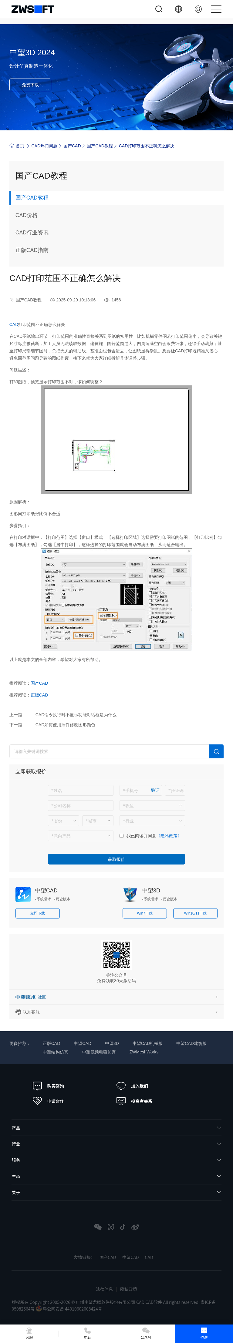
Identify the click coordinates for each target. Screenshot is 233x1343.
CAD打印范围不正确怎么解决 (147, 145)
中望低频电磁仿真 (99, 1052)
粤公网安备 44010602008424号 (69, 1309)
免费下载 (30, 84)
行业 (16, 1144)
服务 (16, 1160)
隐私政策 (128, 1290)
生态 (16, 1177)
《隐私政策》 (169, 836)
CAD (14, 325)
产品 (16, 1128)
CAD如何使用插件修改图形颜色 (65, 725)
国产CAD (72, 145)
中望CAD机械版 (148, 1044)
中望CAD (46, 891)
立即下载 (37, 914)
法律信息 (104, 1290)
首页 (16, 146)
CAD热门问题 (45, 145)
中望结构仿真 (55, 1052)
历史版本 (63, 900)
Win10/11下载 (195, 914)
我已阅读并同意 (141, 836)
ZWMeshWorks (144, 1052)
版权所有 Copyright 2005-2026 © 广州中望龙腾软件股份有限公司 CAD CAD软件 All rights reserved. (106, 1302)
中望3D (151, 891)
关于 (16, 1193)
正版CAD (39, 695)
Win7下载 (144, 914)
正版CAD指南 (32, 251)
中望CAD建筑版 (191, 1044)
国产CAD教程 (100, 145)
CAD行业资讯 (32, 233)
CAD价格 (26, 216)
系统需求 (44, 900)
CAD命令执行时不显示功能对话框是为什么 (76, 715)
